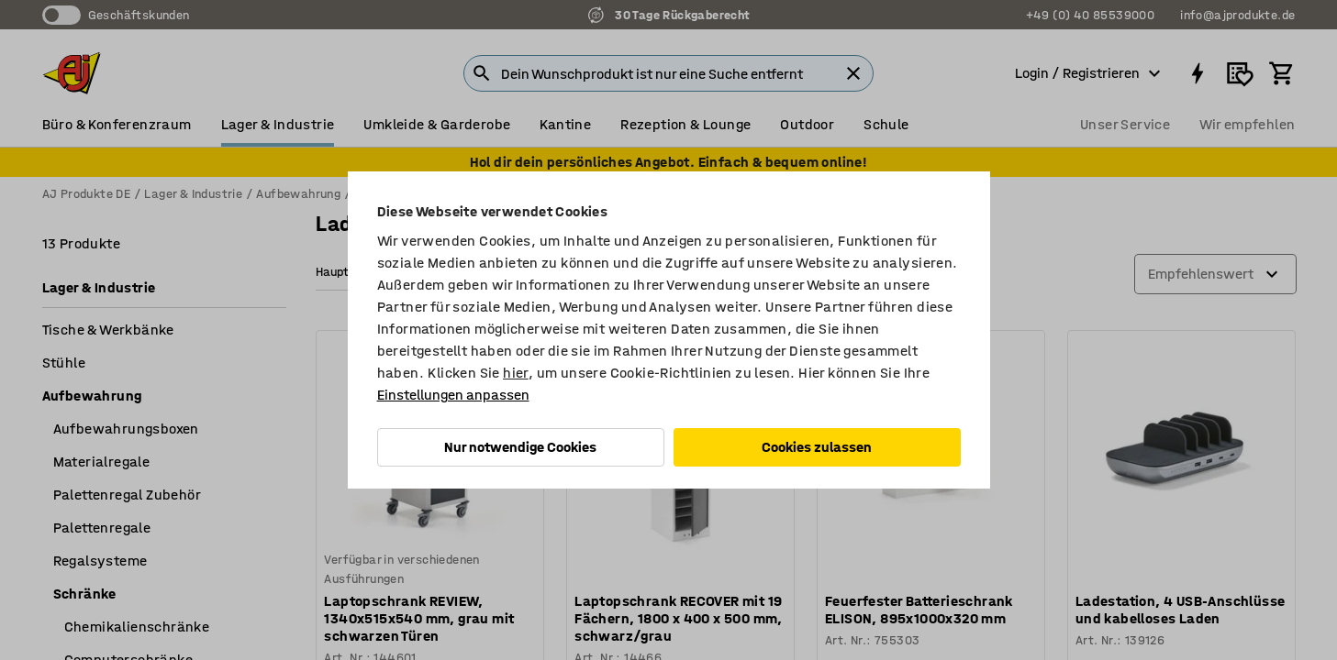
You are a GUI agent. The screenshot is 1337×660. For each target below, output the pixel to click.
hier (516, 372)
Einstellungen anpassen (453, 394)
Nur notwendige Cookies (520, 447)
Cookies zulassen (817, 447)
